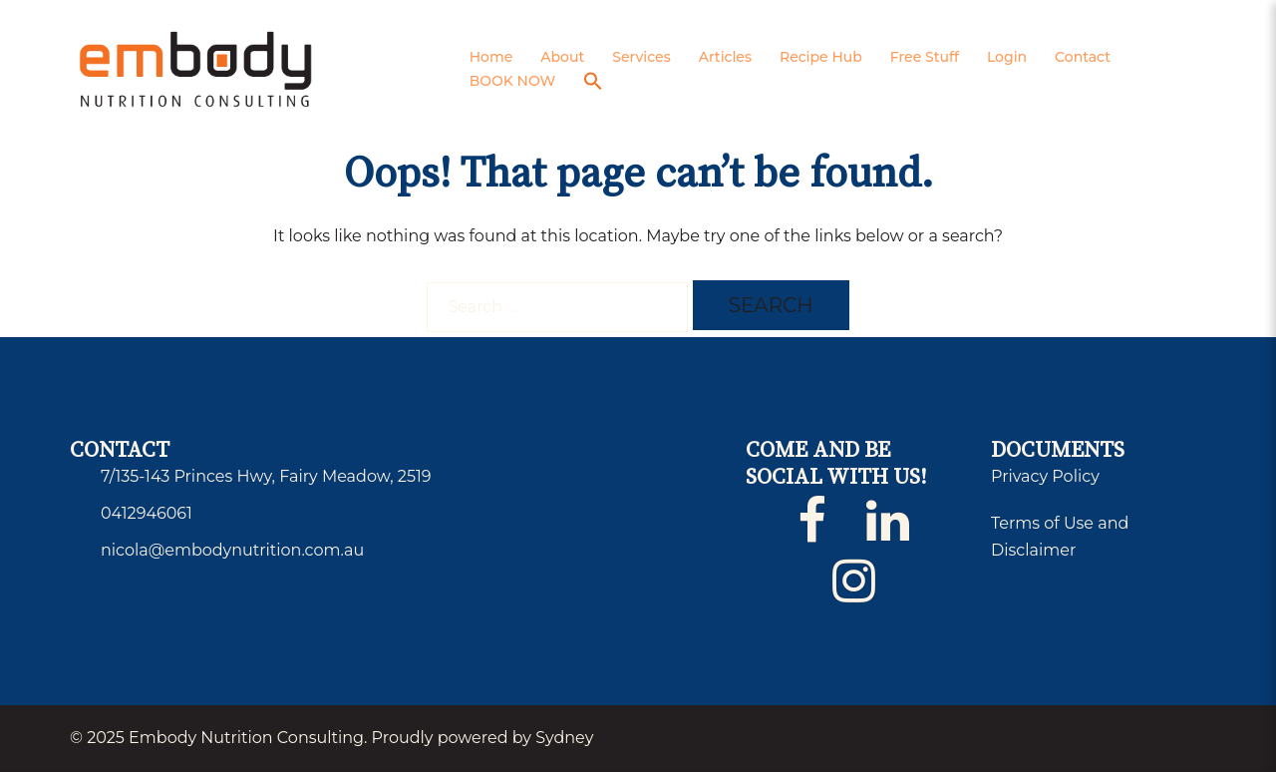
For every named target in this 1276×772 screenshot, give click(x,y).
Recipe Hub (821, 57)
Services (641, 57)
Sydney (564, 737)
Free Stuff (924, 57)
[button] (593, 82)
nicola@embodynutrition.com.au (232, 550)
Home (491, 57)
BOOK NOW (513, 81)
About (562, 57)
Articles (725, 57)
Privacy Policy (1045, 476)
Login (1007, 57)
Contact (1083, 57)
